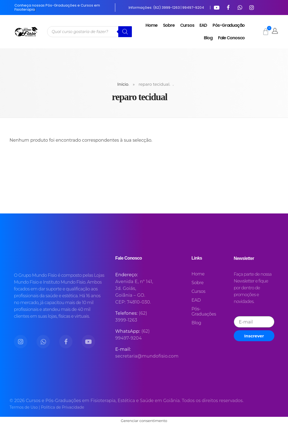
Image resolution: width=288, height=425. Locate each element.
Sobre (169, 25)
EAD (203, 25)
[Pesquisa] (125, 31)
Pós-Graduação (229, 25)
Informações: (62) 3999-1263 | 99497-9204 (166, 7)
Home (151, 25)
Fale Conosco (231, 38)
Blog (208, 38)
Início (122, 84)
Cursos (187, 25)
